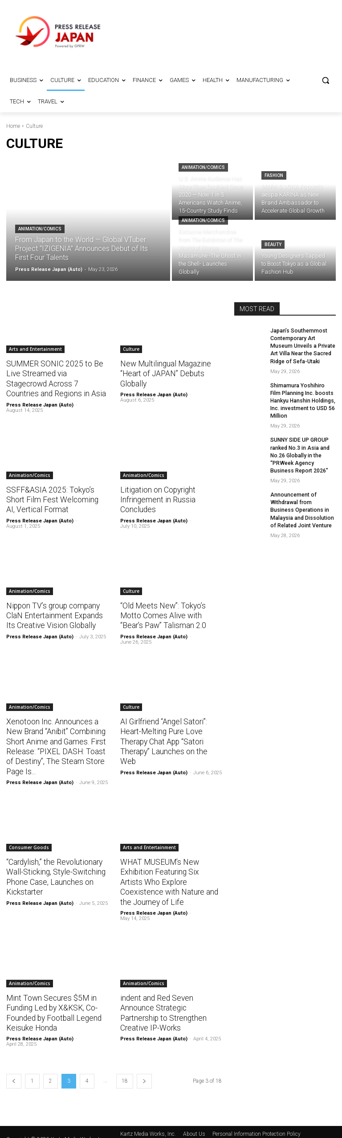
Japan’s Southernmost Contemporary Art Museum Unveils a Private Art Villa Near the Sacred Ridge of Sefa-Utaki (302, 346)
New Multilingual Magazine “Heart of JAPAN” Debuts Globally (164, 373)
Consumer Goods (29, 845)
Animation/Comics (39, 228)
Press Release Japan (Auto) (39, 404)
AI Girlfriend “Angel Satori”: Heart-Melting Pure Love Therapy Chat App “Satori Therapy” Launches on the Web (163, 739)
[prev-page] (13, 1067)
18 (125, 1067)
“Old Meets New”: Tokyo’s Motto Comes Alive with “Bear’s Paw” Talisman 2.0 (162, 614)
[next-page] (144, 1067)
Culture (131, 349)
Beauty (273, 244)
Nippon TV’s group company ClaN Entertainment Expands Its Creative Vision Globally (53, 614)
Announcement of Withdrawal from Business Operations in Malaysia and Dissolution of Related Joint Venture (302, 507)
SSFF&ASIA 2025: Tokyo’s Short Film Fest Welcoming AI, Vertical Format (56, 499)
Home (13, 126)
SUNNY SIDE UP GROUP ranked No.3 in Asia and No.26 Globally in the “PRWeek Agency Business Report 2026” (299, 453)
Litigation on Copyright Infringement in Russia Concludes (156, 499)
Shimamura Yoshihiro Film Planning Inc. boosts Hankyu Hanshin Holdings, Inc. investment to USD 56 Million (302, 400)
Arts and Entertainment (35, 349)
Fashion (274, 175)
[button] (325, 80)
